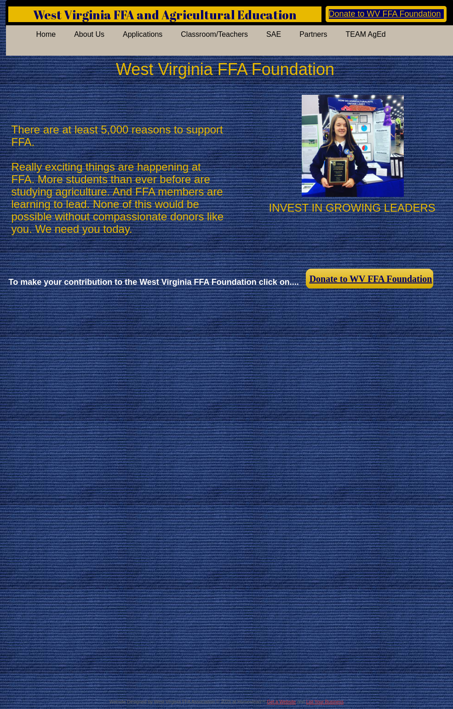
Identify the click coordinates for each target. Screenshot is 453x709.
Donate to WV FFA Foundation (385, 13)
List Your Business (325, 701)
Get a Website (281, 701)
